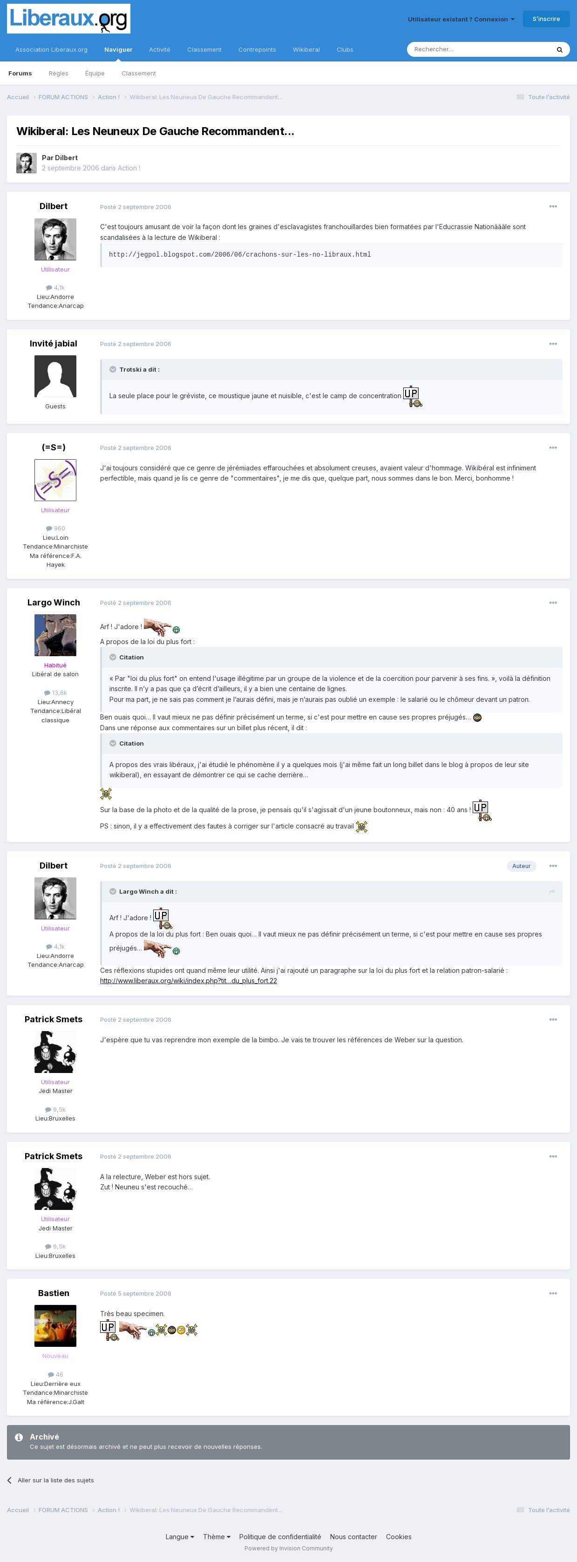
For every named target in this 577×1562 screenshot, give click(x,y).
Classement (139, 73)
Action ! (129, 168)
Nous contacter (353, 1537)
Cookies (399, 1537)
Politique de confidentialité (280, 1537)
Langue (180, 1537)
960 (55, 528)
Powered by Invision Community (288, 1548)
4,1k (55, 287)
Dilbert (66, 158)
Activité (159, 49)
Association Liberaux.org (51, 49)
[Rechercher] (458, 49)
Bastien (53, 1293)
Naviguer (118, 53)
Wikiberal (306, 49)
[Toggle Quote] (113, 369)
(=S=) (54, 447)
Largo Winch (53, 602)
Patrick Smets (53, 1019)
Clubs (345, 49)
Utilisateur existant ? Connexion (461, 19)
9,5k (55, 1109)
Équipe (95, 73)
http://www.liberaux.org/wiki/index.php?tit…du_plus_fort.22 (188, 981)
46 (55, 1374)
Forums (20, 73)
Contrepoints (257, 49)
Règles (58, 73)
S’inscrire (546, 18)
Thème (217, 1537)
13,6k (55, 692)
